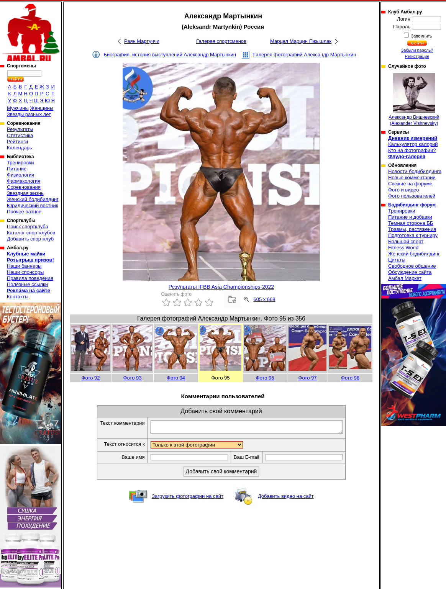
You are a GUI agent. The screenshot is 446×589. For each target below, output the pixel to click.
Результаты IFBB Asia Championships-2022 (221, 287)
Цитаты (396, 260)
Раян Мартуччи (141, 41)
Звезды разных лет (29, 114)
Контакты (17, 296)
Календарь (19, 148)
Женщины (41, 108)
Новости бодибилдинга (414, 171)
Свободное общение (412, 266)
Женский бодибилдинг (33, 199)
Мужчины (18, 108)
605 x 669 (264, 299)
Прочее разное (24, 211)
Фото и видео (403, 190)
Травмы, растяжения (412, 229)
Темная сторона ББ (410, 223)
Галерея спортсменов (221, 41)
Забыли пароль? (417, 50)
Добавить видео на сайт (286, 498)
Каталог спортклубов (31, 233)
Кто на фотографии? (412, 150)
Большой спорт (405, 241)
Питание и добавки (410, 217)
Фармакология (23, 181)
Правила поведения (30, 278)
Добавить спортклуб (30, 239)
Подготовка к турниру (413, 235)
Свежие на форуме (410, 184)
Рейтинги (17, 141)
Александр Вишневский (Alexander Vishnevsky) (414, 99)
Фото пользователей (411, 196)
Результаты (20, 129)
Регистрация (417, 56)
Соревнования (24, 187)
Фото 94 (176, 378)
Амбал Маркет (404, 278)
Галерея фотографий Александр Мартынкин (304, 54)
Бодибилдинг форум (412, 205)
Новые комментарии (412, 177)
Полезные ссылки (27, 284)
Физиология (20, 175)
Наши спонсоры (25, 272)
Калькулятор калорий (413, 144)
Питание (16, 169)
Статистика (20, 135)
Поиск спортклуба (27, 226)
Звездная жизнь (25, 193)
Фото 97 (307, 378)
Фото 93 (132, 378)
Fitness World (403, 247)
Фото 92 (91, 378)
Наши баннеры (24, 266)
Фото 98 (350, 378)
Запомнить (421, 36)
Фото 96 (265, 378)
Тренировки (20, 162)
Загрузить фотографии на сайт (187, 498)
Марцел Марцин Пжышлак (300, 41)
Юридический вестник (32, 205)
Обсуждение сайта (409, 272)
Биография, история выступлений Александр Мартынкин (170, 54)
